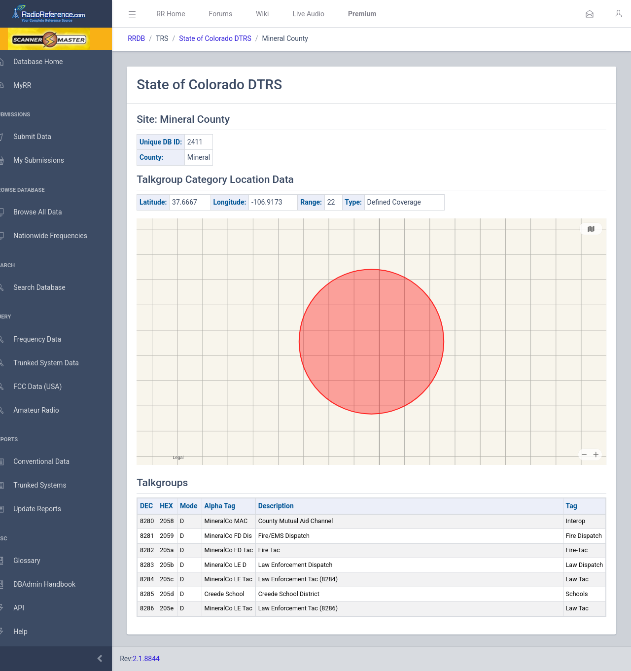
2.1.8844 (160, 659)
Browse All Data (38, 212)
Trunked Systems (40, 485)
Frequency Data (37, 339)
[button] (589, 14)
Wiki (276, 14)
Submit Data (33, 137)
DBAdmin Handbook (45, 584)
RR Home (185, 14)
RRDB (150, 38)
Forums (234, 14)
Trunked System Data (46, 363)
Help (21, 632)
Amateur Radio (36, 410)
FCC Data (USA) (38, 387)
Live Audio (323, 14)
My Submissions (39, 160)
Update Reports (37, 509)
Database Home (38, 61)
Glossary (27, 561)
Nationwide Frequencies (51, 236)
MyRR (22, 85)
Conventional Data (42, 462)
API (19, 608)
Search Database (40, 287)
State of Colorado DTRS (229, 38)
